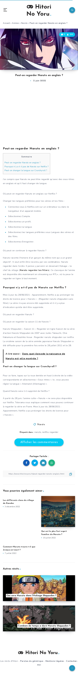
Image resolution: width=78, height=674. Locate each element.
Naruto (24, 23)
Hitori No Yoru (38, 10)
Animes (15, 23)
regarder (54, 432)
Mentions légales (54, 661)
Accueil (6, 23)
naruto (38, 432)
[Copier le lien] (39, 473)
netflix (45, 432)
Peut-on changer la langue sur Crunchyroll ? (26, 170)
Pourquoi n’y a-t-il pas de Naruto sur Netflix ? (27, 166)
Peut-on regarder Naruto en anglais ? (23, 162)
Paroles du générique (31, 661)
